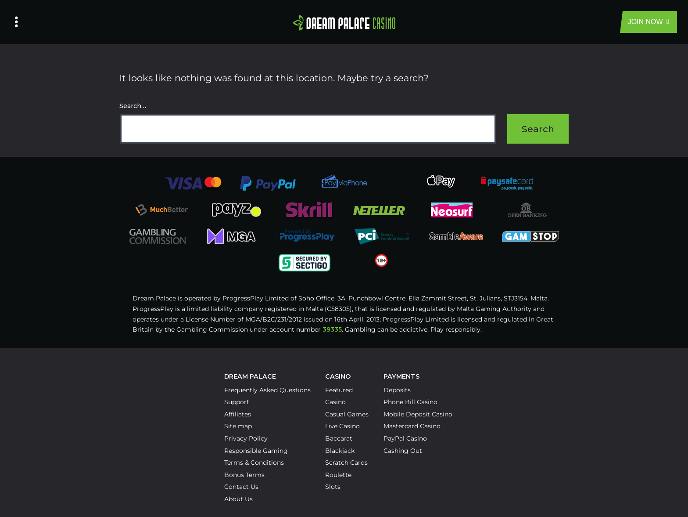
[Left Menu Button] (16, 22)
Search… (132, 106)
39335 (332, 329)
